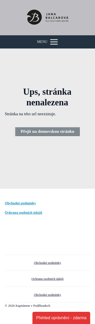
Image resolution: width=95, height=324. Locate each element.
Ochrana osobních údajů (23, 213)
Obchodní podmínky (20, 203)
